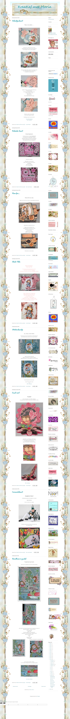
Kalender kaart (17, 130)
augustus (51, 665)
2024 (50, 643)
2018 (50, 652)
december (52, 660)
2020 (50, 649)
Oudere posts (43, 686)
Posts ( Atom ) (31, 689)
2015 (50, 656)
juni (51, 668)
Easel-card (15, 392)
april (51, 671)
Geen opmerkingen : (29, 186)
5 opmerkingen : (28, 124)
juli (50, 667)
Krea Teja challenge (29, 679)
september (52, 664)
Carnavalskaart (17, 491)
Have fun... (16, 193)
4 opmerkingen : (28, 386)
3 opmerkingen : (28, 255)
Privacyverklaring (51, 19)
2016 (50, 654)
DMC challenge (29, 383)
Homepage (29, 686)
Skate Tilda (16, 261)
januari (51, 675)
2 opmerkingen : (28, 485)
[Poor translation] (4, 703)
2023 (50, 645)
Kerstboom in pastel (19, 558)
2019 (50, 650)
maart (51, 672)
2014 (50, 657)
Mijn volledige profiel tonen (52, 34)
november (52, 661)
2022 (50, 646)
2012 (50, 689)
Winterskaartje (17, 329)
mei (51, 669)
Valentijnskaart (17, 20)
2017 (50, 653)
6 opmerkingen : (28, 682)
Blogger (38, 696)
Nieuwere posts (15, 686)
